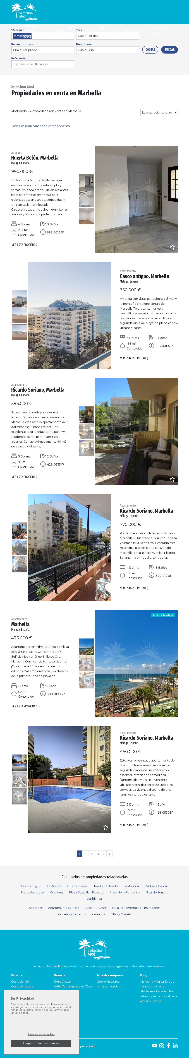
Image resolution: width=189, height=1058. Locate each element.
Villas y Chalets (121, 914)
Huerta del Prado (105, 886)
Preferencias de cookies (41, 1034)
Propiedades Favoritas (160, 31)
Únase (115, 31)
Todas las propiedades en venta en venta (40, 126)
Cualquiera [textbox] (86, 50)
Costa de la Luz (22, 986)
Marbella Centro (156, 886)
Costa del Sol (20, 981)
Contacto (140, 31)
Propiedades (54, 31)
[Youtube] (154, 1047)
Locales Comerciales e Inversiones (136, 908)
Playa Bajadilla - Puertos (86, 892)
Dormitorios (84, 44)
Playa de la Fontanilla (124, 892)
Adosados (35, 908)
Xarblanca (94, 898)
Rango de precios (23, 44)
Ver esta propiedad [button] (26, 245)
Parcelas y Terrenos (72, 914)
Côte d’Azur (62, 981)
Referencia (18, 58)
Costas (150, 50)
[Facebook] (168, 1047)
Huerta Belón (77, 886)
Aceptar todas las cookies (41, 1043)
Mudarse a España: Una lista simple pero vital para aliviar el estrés (158, 996)
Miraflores (56, 892)
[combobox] (43, 50)
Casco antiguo (31, 886)
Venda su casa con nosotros (29, 31)
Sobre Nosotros (108, 981)
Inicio (15, 31)
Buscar (169, 50)
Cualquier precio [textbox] (25, 50)
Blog (88, 31)
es (173, 31)
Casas (102, 908)
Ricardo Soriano (157, 892)
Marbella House (32, 892)
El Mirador (54, 886)
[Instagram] (161, 1047)
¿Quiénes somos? (74, 31)
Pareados (98, 914)
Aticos (89, 908)
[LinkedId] (175, 1047)
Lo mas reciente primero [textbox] (159, 112)
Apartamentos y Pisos (63, 908)
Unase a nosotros (109, 986)
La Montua (131, 886)
